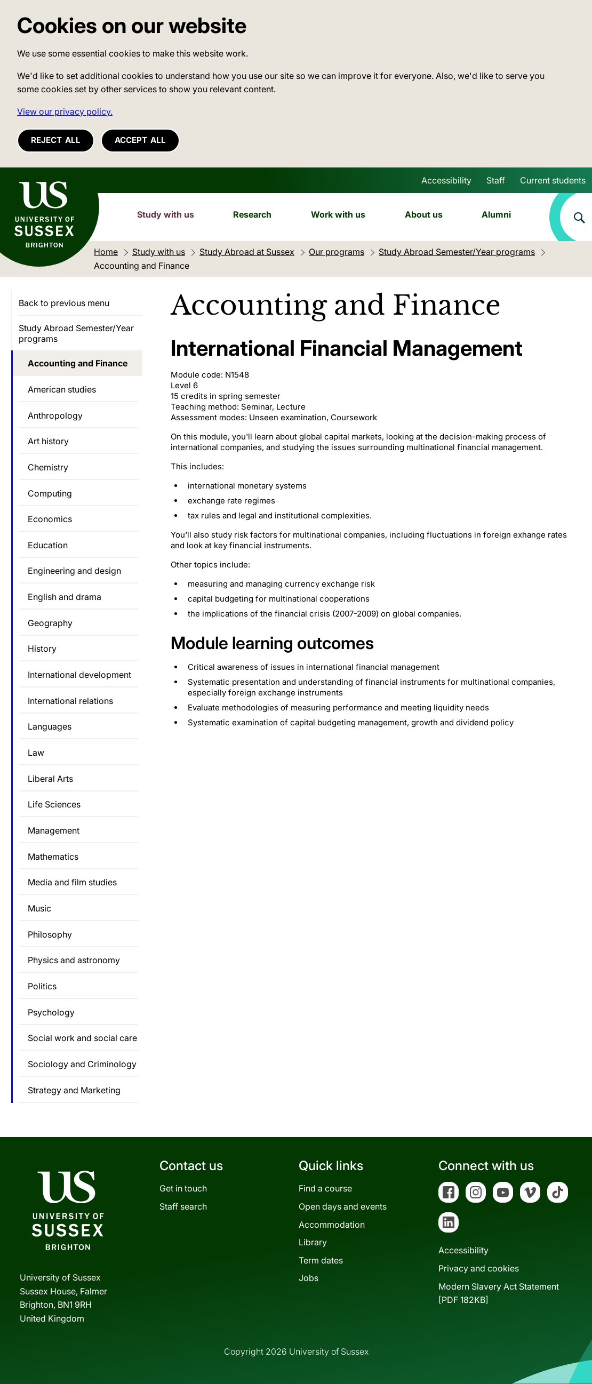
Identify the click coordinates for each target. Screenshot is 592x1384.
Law (36, 752)
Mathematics (53, 856)
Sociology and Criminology (82, 1064)
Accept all (140, 140)
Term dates (321, 1260)
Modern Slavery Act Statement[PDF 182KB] (498, 1293)
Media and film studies (72, 882)
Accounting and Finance (77, 363)
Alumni (496, 214)
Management (53, 830)
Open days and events (343, 1206)
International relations (70, 700)
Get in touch (183, 1188)
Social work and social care (82, 1038)
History (42, 648)
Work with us (338, 214)
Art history (48, 441)
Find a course (325, 1188)
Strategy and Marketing (74, 1090)
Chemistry (48, 467)
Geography (50, 623)
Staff (495, 180)
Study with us (165, 214)
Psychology (51, 1012)
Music (39, 908)
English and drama (64, 596)
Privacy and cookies (478, 1268)
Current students (553, 180)
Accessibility (446, 180)
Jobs (308, 1278)
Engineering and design (74, 570)
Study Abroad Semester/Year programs (76, 333)
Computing (50, 493)
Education (48, 545)
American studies (62, 389)
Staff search (183, 1206)
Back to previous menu (64, 303)
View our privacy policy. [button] (65, 111)
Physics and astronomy (74, 960)
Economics (50, 519)
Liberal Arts (50, 778)
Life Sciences (54, 804)
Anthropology (55, 415)
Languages (49, 726)
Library (313, 1242)
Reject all (56, 140)
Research (252, 214)
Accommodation (332, 1224)
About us (424, 214)
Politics (42, 986)
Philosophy (50, 934)
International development (79, 674)
